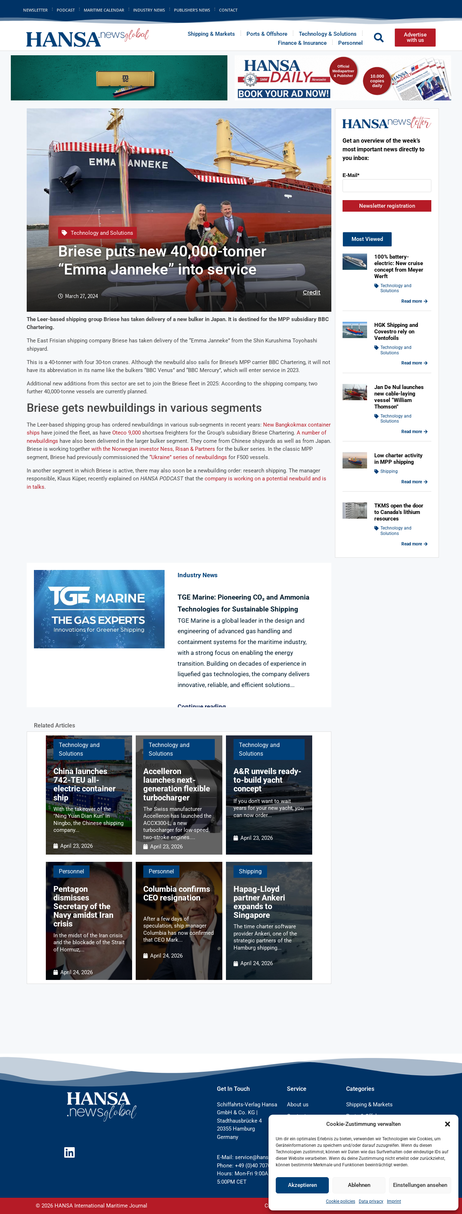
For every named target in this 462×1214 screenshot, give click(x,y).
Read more (414, 301)
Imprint (394, 1201)
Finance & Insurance (302, 43)
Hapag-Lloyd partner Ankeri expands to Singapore (259, 902)
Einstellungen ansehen (420, 1185)
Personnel (350, 43)
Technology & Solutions (328, 34)
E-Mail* (351, 175)
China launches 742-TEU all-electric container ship (84, 784)
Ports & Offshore (267, 34)
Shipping (250, 871)
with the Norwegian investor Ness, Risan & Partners (152, 449)
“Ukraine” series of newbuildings (188, 457)
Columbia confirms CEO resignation (176, 893)
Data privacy (371, 1201)
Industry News (149, 10)
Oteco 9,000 (126, 432)
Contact (228, 10)
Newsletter (35, 10)
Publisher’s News (192, 10)
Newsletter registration (387, 206)
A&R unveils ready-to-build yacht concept (267, 780)
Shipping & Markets (211, 34)
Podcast (66, 10)
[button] (447, 1124)
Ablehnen (359, 1185)
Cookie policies (340, 1201)
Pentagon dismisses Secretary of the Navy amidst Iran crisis (83, 907)
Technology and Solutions (102, 233)
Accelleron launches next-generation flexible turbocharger (176, 784)
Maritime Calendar (104, 10)
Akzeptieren (302, 1185)
